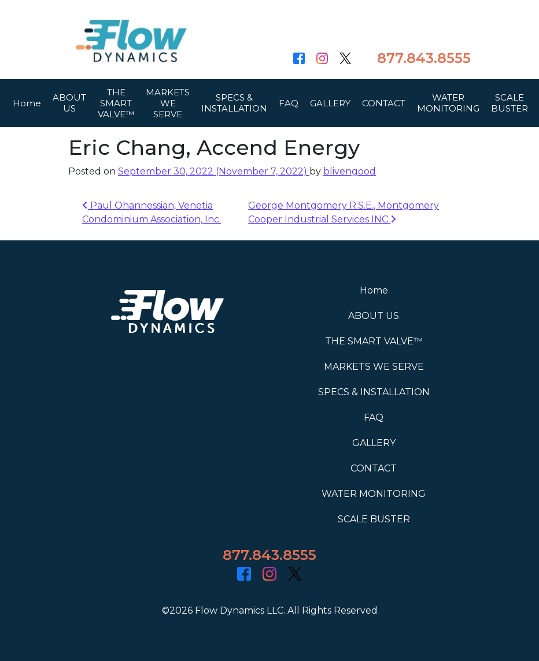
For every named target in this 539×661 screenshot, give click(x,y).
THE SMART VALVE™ (116, 104)
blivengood (349, 171)
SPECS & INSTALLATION (234, 105)
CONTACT (383, 104)
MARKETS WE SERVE (168, 104)
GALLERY (330, 104)
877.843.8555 (424, 58)
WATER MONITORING (448, 105)
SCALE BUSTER (509, 105)
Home (27, 104)
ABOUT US (69, 105)
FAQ (288, 104)
